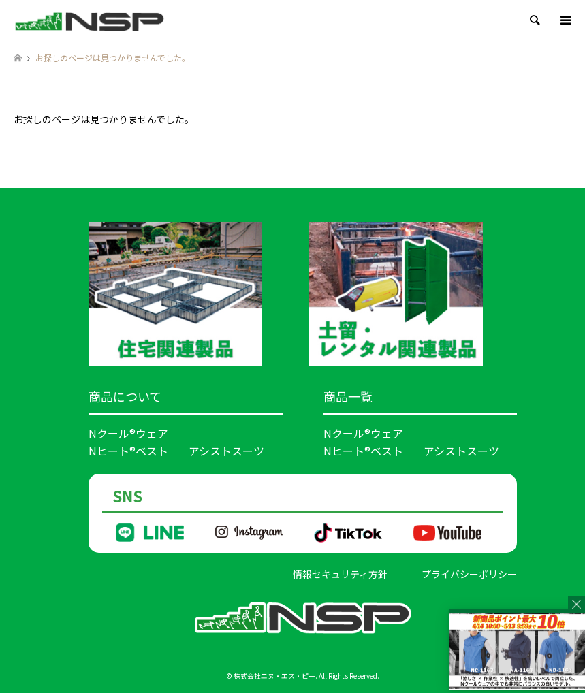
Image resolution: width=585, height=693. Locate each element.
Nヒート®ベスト (128, 450)
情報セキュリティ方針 (340, 574)
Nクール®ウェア (128, 433)
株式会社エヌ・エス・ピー (274, 676)
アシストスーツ (226, 450)
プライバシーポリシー (469, 574)
